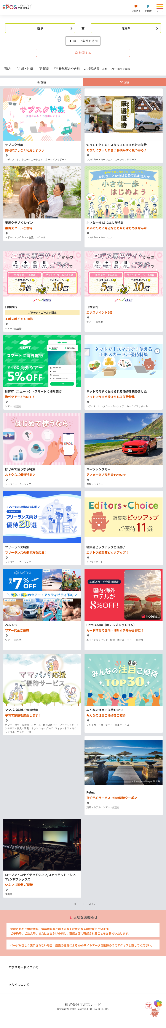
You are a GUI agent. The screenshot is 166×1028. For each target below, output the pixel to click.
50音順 (124, 82)
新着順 (41, 82)
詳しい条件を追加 (83, 41)
